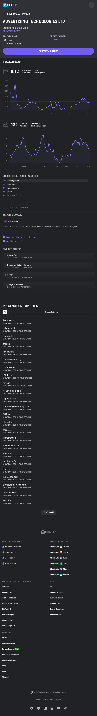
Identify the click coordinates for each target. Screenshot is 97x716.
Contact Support (56, 592)
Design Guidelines (57, 609)
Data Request (55, 603)
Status (4, 638)
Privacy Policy (48, 700)
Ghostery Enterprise (9, 660)
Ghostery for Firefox (59, 552)
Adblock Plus (7, 592)
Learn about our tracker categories (19, 237)
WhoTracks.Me (9, 558)
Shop (4, 666)
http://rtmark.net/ (11, 30)
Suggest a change (48, 51)
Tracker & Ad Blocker (11, 547)
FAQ (51, 587)
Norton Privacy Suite (10, 603)
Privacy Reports (10, 649)
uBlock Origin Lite (9, 626)
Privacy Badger (8, 615)
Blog (4, 671)
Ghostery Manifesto (9, 643)
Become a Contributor (10, 655)
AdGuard (5, 587)
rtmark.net (54, 39)
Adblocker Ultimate (9, 598)
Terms (38, 700)
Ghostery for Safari (58, 558)
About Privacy (55, 615)
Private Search (9, 552)
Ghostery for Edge (58, 569)
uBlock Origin (7, 620)
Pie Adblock (6, 609)
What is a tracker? (12, 241)
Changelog (6, 677)
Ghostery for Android (59, 575)
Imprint (58, 700)
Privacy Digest (9, 563)
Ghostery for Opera (58, 563)
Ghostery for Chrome (59, 547)
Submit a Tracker (56, 598)
